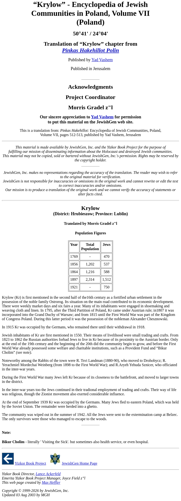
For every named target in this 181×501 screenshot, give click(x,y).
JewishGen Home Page (79, 463)
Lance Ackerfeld (48, 474)
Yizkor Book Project (30, 463)
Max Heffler (51, 482)
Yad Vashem (102, 59)
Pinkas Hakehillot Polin (90, 50)
